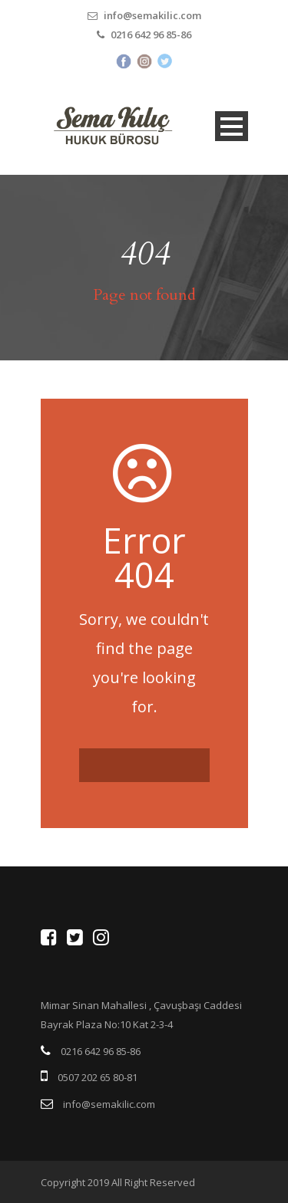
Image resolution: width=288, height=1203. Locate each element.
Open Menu (231, 126)
